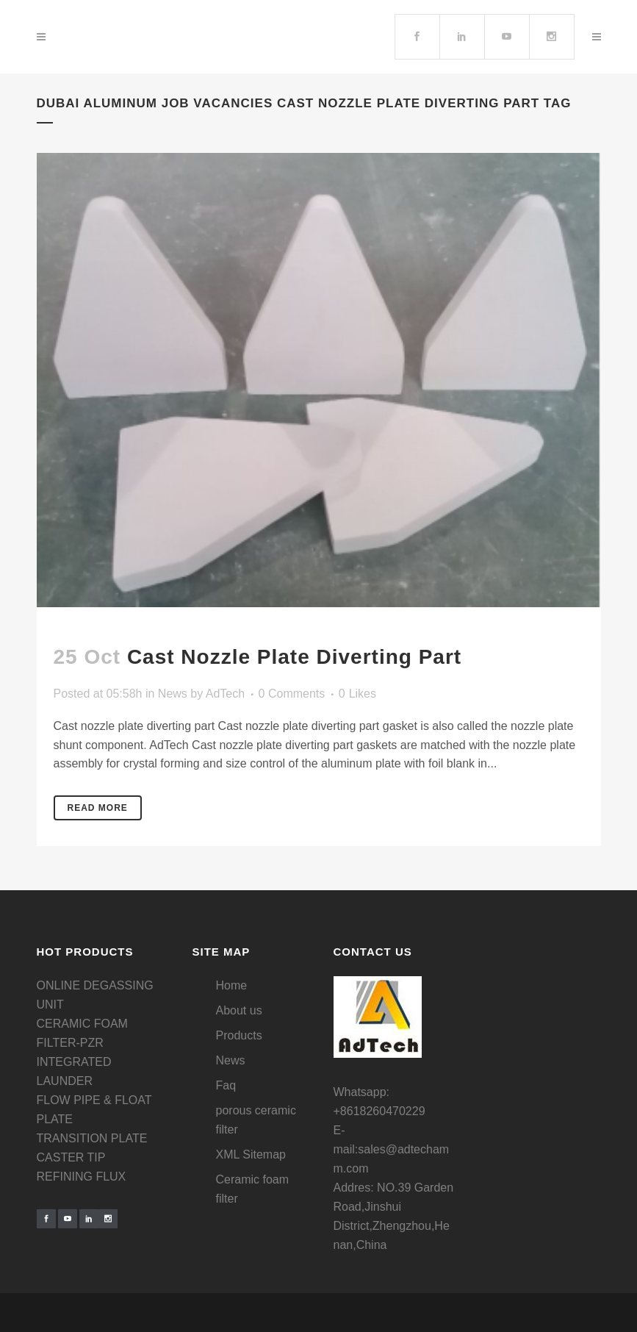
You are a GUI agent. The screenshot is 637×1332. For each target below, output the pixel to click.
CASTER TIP (71, 1157)
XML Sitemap (251, 1154)
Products (239, 1035)
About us (239, 1010)
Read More (98, 808)
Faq (226, 1085)
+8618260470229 (379, 1111)
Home (232, 985)
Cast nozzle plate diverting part (294, 656)
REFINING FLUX (81, 1176)
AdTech (225, 693)
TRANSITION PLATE (92, 1138)
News (172, 693)
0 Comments (292, 693)
